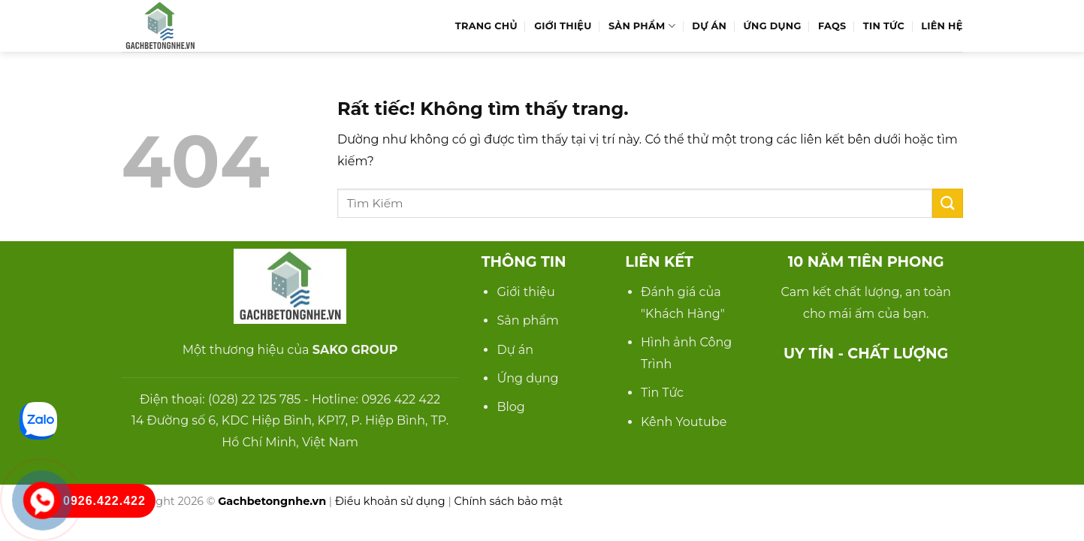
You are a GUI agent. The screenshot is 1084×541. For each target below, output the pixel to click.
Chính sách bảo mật (508, 501)
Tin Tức (883, 26)
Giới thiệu (525, 292)
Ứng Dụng (773, 26)
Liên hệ (941, 26)
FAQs (832, 26)
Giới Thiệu (562, 26)
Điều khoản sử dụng (390, 501)
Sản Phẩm (641, 26)
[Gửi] (947, 203)
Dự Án (709, 26)
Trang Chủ (486, 26)
